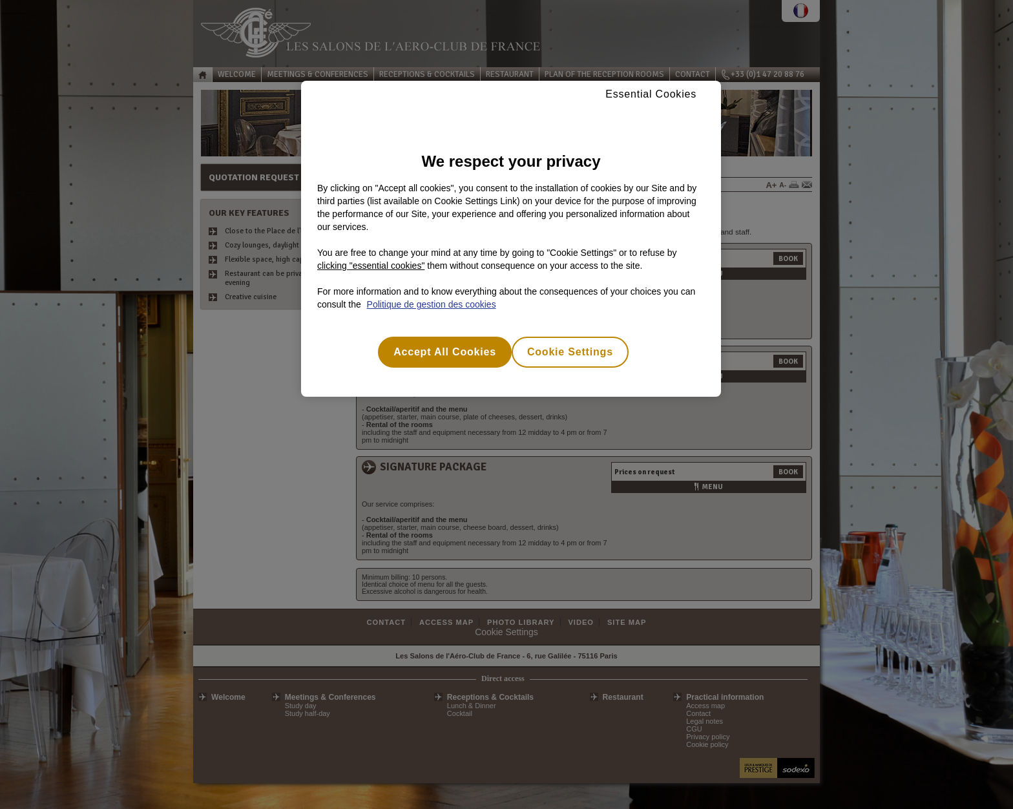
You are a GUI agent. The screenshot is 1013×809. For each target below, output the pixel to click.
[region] (511, 239)
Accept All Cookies (444, 351)
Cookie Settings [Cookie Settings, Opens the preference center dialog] (570, 351)
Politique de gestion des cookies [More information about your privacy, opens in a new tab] (431, 304)
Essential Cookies (650, 94)
